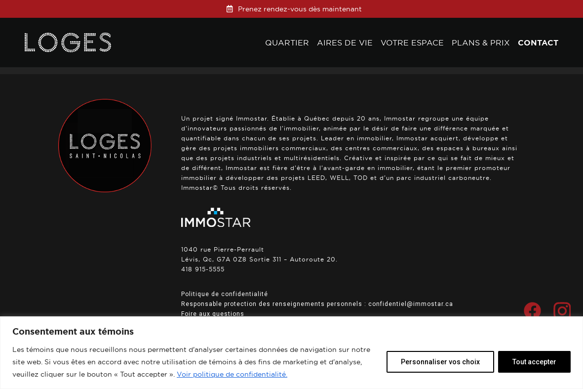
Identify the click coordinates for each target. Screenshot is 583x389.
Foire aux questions (212, 313)
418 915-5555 (203, 269)
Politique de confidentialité (224, 294)
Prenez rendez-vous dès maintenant (300, 9)
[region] (291, 352)
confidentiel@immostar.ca (410, 304)
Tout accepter (534, 362)
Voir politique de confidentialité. (232, 374)
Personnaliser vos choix (440, 362)
